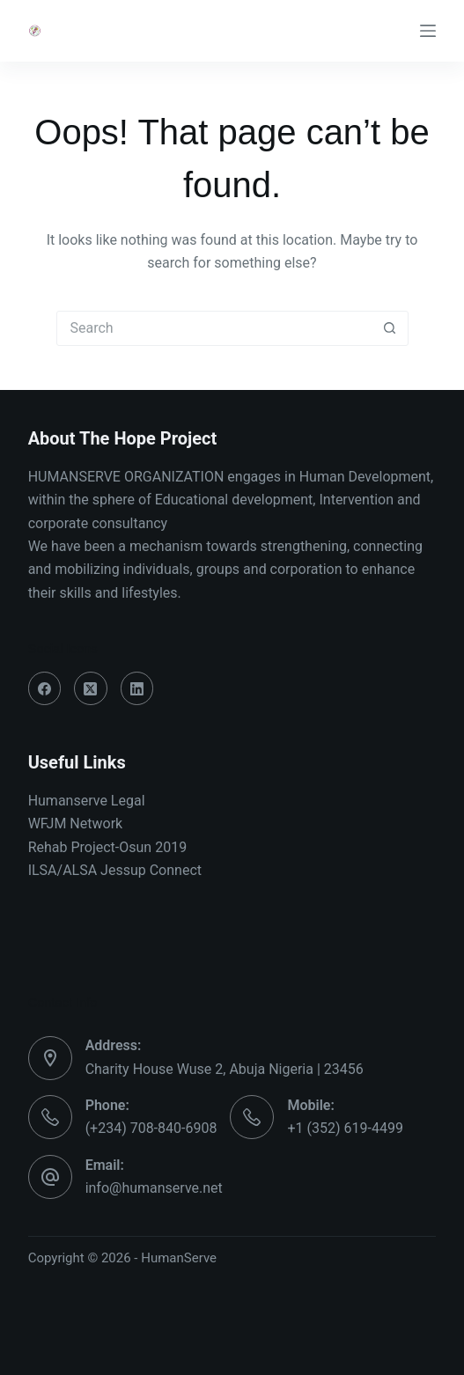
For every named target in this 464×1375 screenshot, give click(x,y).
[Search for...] (214, 328)
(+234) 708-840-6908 (151, 1128)
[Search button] (390, 328)
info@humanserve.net (154, 1188)
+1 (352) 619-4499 (344, 1128)
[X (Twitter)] (90, 688)
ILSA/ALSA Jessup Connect (115, 870)
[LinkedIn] (137, 688)
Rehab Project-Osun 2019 (108, 847)
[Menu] (428, 31)
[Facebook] (45, 688)
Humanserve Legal (86, 800)
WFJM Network (75, 823)
